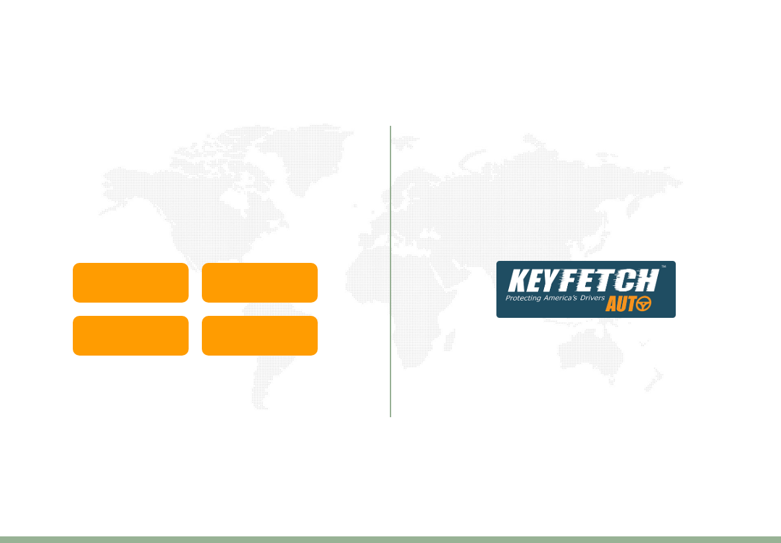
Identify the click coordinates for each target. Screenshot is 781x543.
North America (130, 335)
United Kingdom (260, 335)
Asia (131, 282)
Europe (260, 282)
